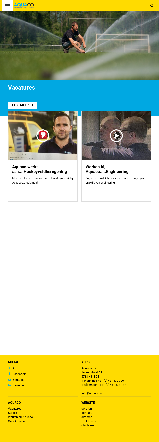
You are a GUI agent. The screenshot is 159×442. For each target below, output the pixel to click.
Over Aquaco (16, 421)
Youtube (18, 379)
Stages (12, 413)
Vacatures (14, 408)
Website (88, 403)
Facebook (19, 374)
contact (86, 413)
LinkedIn (18, 385)
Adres (86, 362)
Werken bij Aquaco (20, 417)
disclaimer (88, 425)
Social (13, 362)
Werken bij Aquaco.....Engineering (107, 169)
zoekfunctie (89, 421)
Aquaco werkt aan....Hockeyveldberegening (39, 169)
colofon (86, 408)
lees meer (20, 105)
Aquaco (14, 403)
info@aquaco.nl (91, 393)
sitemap (86, 417)
